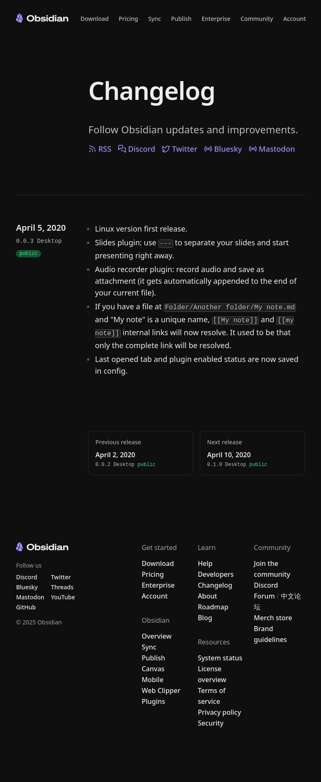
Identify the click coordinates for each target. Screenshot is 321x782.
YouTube (63, 597)
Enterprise (215, 19)
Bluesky (223, 149)
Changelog (151, 90)
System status (220, 657)
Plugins (153, 701)
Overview (156, 636)
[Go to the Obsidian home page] (42, 18)
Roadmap (213, 606)
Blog (205, 617)
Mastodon (272, 149)
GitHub (26, 607)
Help (205, 563)
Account (294, 19)
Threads (62, 587)
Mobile (152, 679)
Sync (154, 19)
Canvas (153, 668)
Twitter (179, 149)
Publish (181, 19)
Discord (136, 149)
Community (256, 19)
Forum (264, 596)
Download (94, 19)
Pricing (128, 19)
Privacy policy (219, 712)
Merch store (273, 617)
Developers (216, 574)
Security (211, 723)
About (207, 596)
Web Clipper (161, 690)
